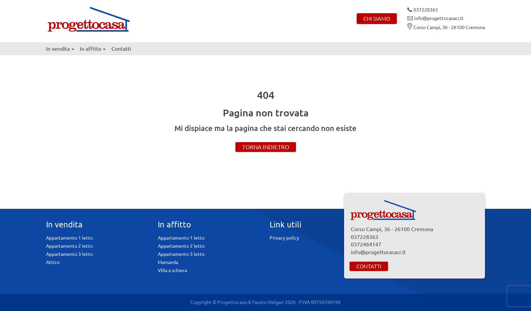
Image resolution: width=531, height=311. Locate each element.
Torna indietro (265, 147)
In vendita (60, 49)
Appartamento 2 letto (69, 246)
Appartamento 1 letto (69, 238)
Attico (53, 262)
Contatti (121, 49)
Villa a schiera (172, 270)
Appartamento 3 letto (69, 254)
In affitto (93, 49)
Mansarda (168, 262)
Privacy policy (284, 238)
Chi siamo (376, 19)
